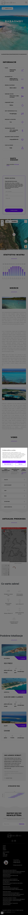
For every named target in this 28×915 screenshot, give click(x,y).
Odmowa (20, 464)
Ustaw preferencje (7, 464)
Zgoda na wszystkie (14, 461)
